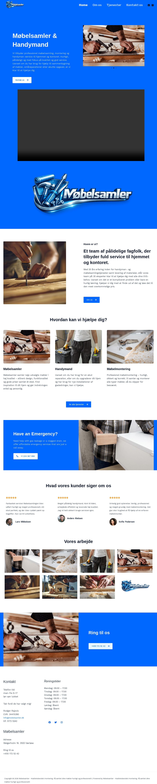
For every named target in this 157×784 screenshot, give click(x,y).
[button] (85, 45)
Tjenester (112, 5)
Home (79, 5)
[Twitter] (56, 722)
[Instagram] (152, 5)
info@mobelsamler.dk (14, 718)
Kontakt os (134, 5)
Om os (94, 5)
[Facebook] (149, 5)
